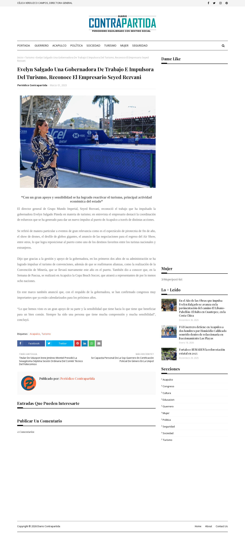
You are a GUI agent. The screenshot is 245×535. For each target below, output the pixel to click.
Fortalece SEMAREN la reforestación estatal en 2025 (202, 351)
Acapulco (35, 334)
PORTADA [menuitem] (23, 45)
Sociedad (168, 433)
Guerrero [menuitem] (42, 45)
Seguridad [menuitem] (140, 45)
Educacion (168, 399)
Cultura (167, 393)
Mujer (166, 413)
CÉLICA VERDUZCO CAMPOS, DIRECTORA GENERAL (44, 3)
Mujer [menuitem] (124, 45)
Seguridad (169, 426)
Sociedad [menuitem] (93, 45)
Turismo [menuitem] (110, 45)
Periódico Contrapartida (32, 85)
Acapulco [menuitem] (59, 45)
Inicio (20, 57)
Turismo (29, 57)
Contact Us (222, 526)
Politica (167, 419)
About (208, 526)
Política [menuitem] (76, 45)
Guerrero (168, 406)
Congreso (168, 386)
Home (198, 526)
